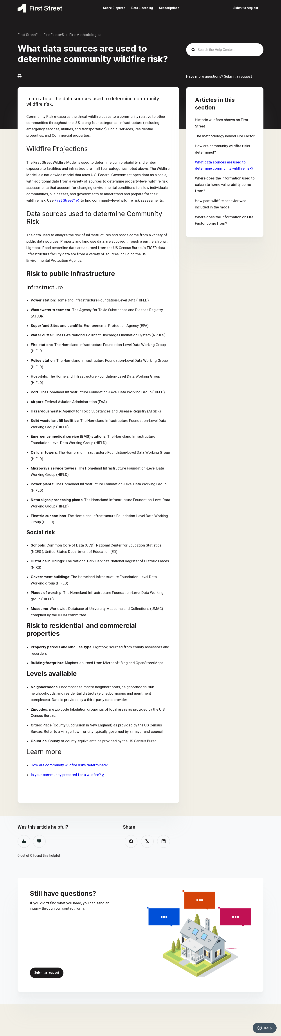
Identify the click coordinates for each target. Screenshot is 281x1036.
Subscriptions (169, 8)
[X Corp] (147, 841)
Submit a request (245, 8)
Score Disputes (114, 8)
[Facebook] (131, 841)
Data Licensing (142, 8)
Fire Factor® (53, 34)
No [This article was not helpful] (39, 841)
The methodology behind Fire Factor (225, 136)
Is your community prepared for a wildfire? (66, 775)
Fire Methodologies (85, 34)
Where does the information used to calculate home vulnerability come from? (225, 184)
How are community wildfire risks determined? (69, 765)
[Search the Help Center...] (224, 49)
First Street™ (28, 34)
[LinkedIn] (163, 841)
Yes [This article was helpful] (24, 841)
